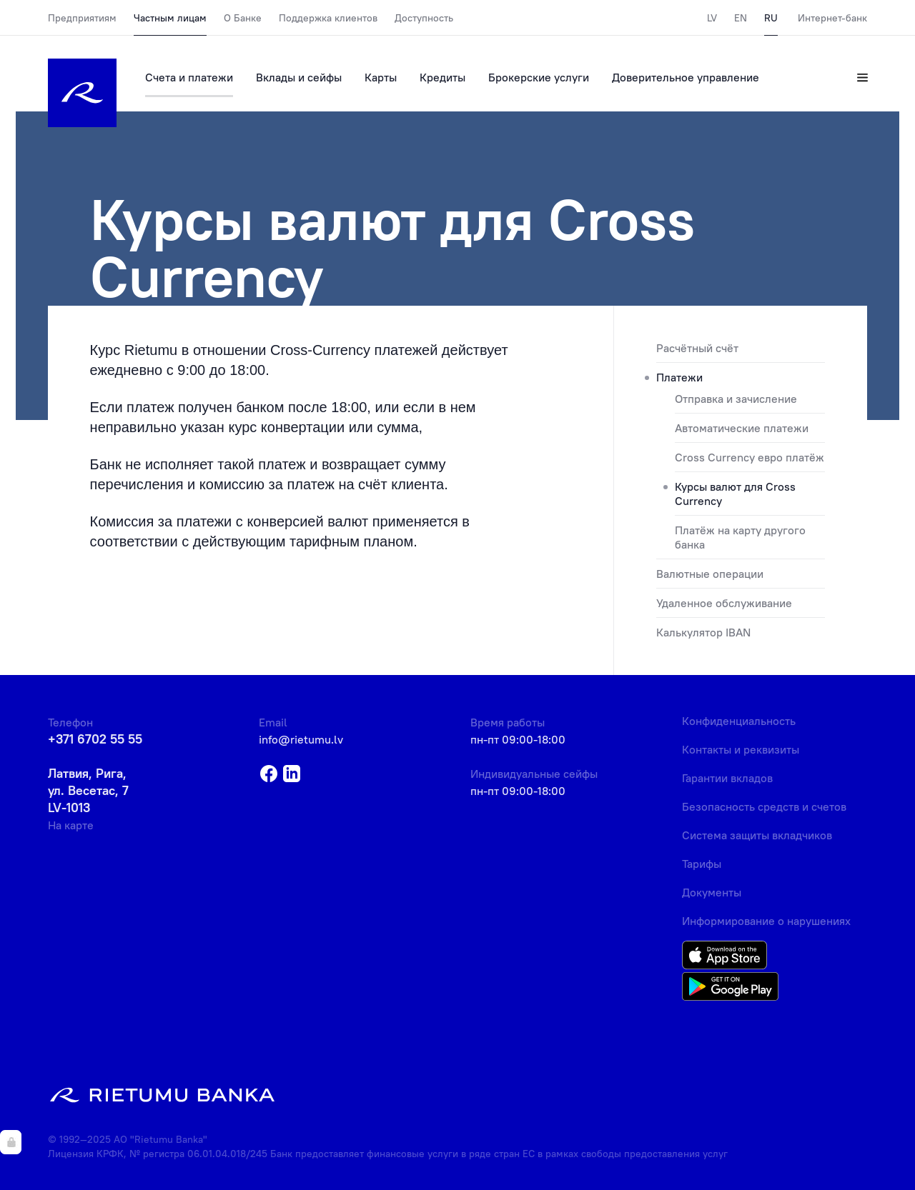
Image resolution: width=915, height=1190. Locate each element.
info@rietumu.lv (301, 739)
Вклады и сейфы (299, 77)
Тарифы (701, 863)
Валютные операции (709, 573)
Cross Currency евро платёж (749, 457)
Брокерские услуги (538, 77)
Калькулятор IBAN (703, 632)
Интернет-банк (832, 17)
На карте (71, 825)
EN (740, 17)
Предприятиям (82, 17)
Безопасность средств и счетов (764, 806)
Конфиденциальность (739, 721)
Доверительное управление (685, 77)
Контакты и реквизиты (740, 749)
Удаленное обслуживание (724, 603)
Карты (381, 77)
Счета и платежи (189, 77)
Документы (711, 892)
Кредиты (442, 77)
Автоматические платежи (741, 428)
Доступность (424, 17)
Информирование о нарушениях (766, 921)
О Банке (243, 17)
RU (771, 17)
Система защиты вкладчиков (757, 835)
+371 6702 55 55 (95, 739)
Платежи (679, 377)
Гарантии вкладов (727, 778)
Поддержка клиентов (328, 17)
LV (712, 17)
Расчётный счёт (697, 348)
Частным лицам (170, 17)
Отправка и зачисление (736, 398)
